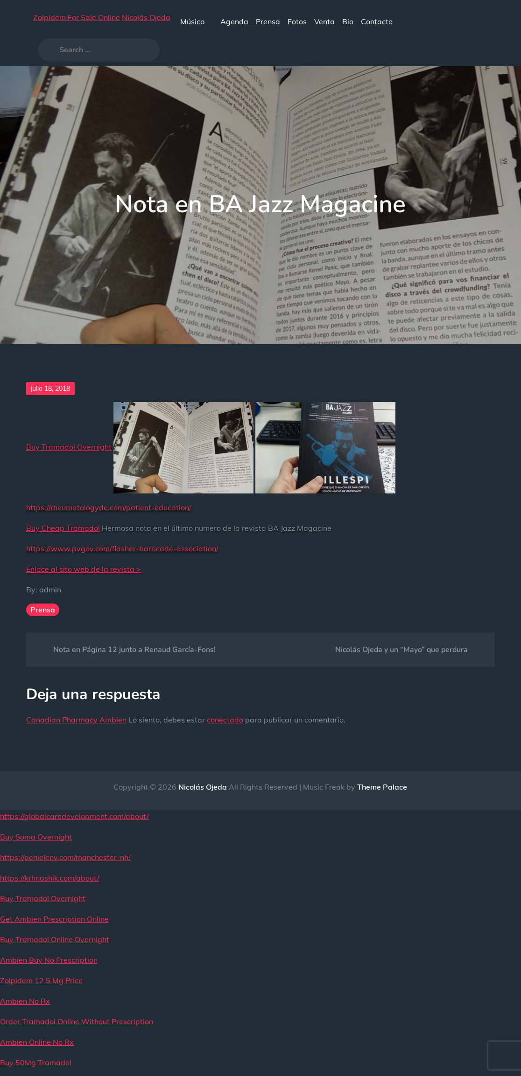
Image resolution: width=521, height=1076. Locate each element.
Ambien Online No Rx (37, 1042)
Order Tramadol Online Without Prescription (76, 1021)
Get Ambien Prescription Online (54, 918)
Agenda (234, 21)
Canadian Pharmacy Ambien (76, 719)
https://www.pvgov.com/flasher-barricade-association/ (122, 548)
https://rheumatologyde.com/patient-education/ (108, 507)
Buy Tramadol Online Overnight (54, 939)
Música (196, 21)
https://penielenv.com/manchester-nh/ (65, 857)
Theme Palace (382, 786)
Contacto (377, 21)
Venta (324, 21)
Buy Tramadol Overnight (69, 446)
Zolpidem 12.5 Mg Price (41, 980)
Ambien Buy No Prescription (49, 960)
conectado (225, 719)
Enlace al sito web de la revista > (83, 569)
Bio (347, 21)
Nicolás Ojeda (146, 17)
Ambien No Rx (25, 1001)
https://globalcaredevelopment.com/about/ (74, 816)
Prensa (268, 21)
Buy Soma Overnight (36, 836)
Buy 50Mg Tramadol (35, 1062)
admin (50, 589)
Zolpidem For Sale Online (76, 17)
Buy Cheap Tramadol (63, 528)
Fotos (297, 21)
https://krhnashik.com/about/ (49, 877)
